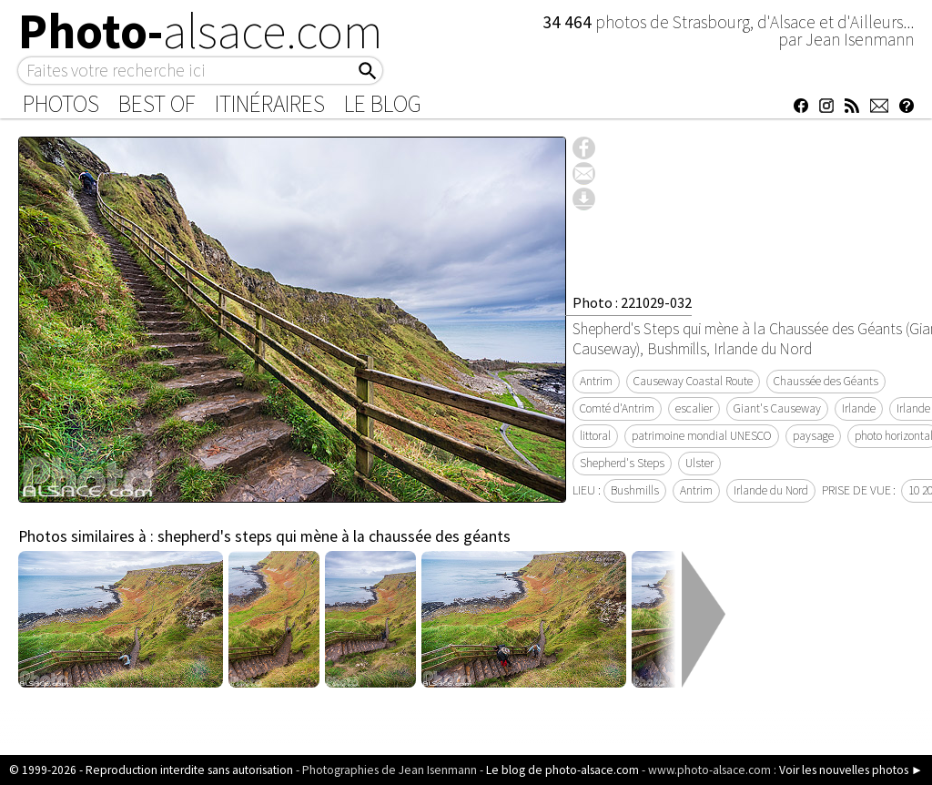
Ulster (699, 463)
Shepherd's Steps (622, 463)
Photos (61, 103)
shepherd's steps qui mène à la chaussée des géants (334, 536)
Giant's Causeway (777, 408)
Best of (157, 103)
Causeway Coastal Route (693, 381)
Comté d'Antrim (617, 408)
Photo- (200, 31)
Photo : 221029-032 (632, 302)
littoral (595, 435)
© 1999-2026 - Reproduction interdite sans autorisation (151, 770)
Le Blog (382, 103)
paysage (813, 435)
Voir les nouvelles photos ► (851, 770)
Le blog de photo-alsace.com (562, 770)
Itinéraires (270, 103)
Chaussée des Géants (826, 381)
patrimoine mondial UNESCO (702, 435)
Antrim (596, 381)
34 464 (568, 22)
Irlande (859, 408)
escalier (694, 408)
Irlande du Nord (771, 490)
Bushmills (635, 490)
